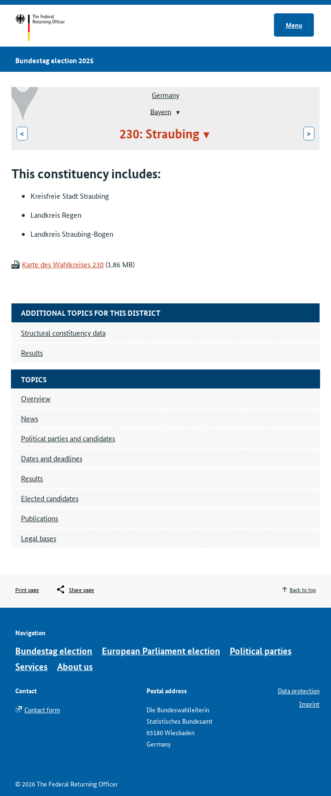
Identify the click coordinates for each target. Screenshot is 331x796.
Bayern (160, 111)
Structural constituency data (63, 333)
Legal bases (38, 538)
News (29, 418)
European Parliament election (161, 651)
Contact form (42, 709)
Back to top (303, 589)
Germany (165, 95)
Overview (35, 398)
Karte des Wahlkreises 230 (63, 264)
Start (49, 27)
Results (32, 478)
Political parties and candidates (68, 438)
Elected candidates (49, 498)
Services (31, 666)
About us (75, 666)
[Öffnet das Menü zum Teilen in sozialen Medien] (75, 589)
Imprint (309, 704)
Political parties (261, 651)
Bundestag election (53, 651)
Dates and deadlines (51, 458)
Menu (294, 24)
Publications (39, 518)
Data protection (299, 690)
